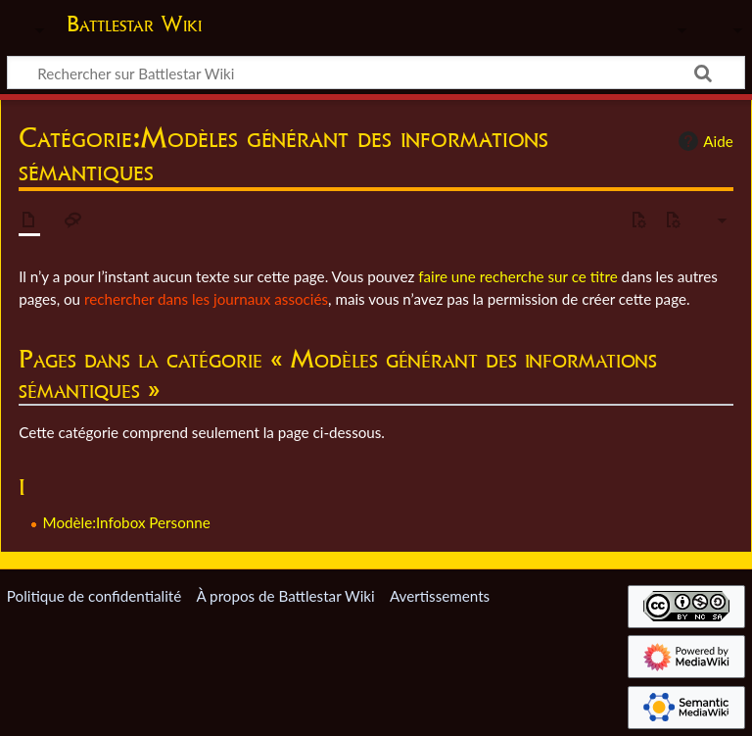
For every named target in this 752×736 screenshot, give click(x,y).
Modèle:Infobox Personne (127, 522)
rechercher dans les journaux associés (206, 299)
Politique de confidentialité (94, 596)
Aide (703, 141)
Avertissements (440, 596)
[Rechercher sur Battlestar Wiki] (376, 72)
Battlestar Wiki (134, 23)
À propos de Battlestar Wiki (285, 596)
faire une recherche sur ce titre (517, 276)
